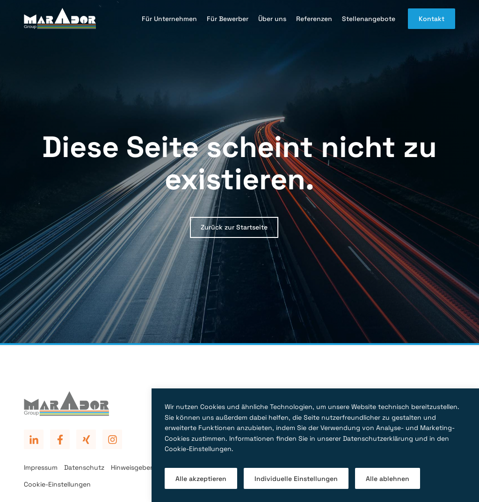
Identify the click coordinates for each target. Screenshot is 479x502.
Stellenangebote (368, 18)
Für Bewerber (227, 18)
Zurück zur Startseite (234, 227)
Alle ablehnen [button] (387, 478)
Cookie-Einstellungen (57, 484)
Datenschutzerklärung (378, 438)
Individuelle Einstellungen (296, 478)
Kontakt (431, 18)
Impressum (41, 467)
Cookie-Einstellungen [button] (198, 449)
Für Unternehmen (169, 18)
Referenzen (314, 18)
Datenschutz (84, 467)
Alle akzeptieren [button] (200, 478)
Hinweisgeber (131, 467)
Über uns (272, 18)
